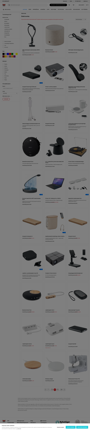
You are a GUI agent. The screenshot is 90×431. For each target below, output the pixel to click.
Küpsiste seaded (60, 427)
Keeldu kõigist (70, 427)
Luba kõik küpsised (82, 427)
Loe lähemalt (18, 428)
